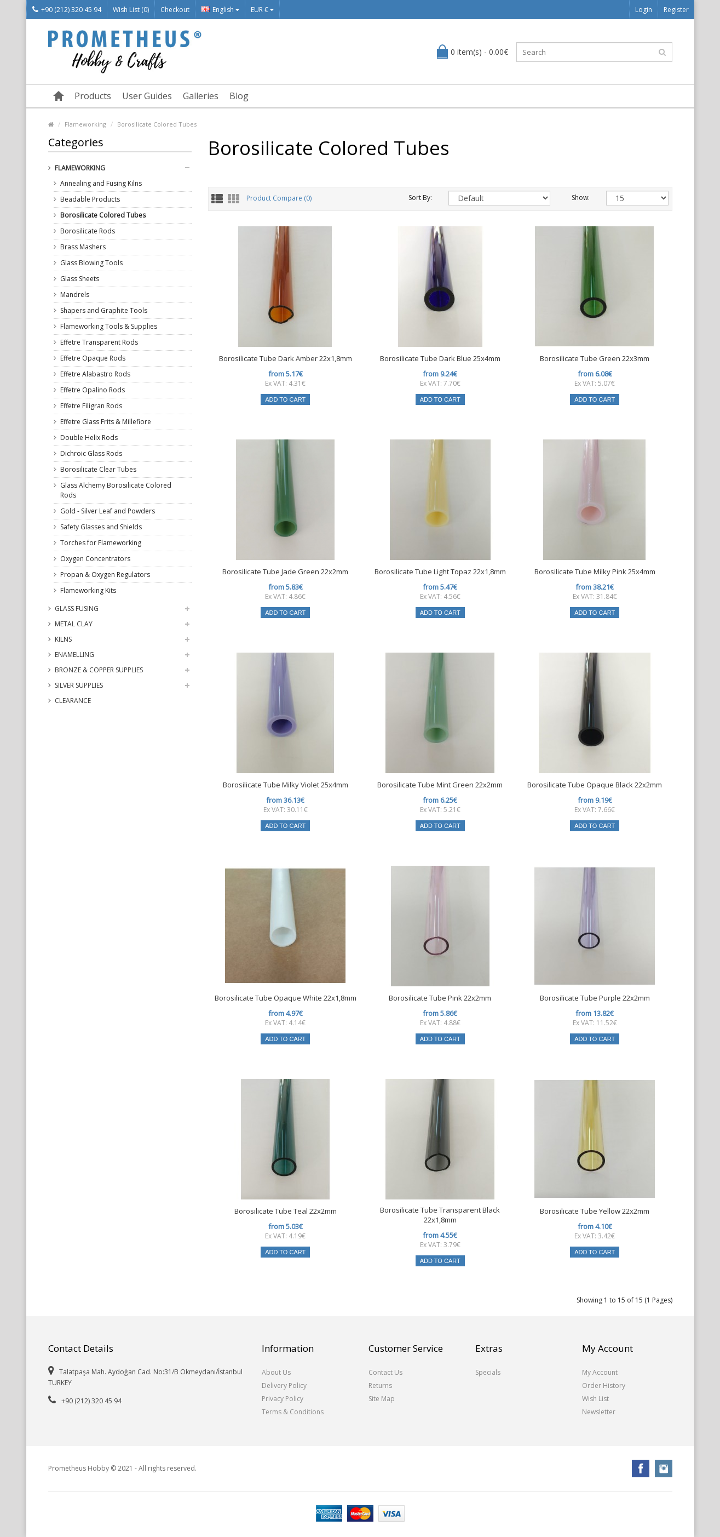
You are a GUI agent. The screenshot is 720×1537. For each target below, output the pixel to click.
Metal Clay (74, 623)
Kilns (63, 639)
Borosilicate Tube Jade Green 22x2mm (285, 571)
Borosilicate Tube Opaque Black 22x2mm (594, 785)
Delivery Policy (284, 1385)
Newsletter (598, 1411)
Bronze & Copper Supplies (99, 670)
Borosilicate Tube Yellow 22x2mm (594, 1211)
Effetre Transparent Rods (99, 342)
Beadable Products (90, 199)
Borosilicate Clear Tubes (98, 469)
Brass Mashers (83, 247)
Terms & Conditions (293, 1411)
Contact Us (385, 1372)
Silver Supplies (79, 685)
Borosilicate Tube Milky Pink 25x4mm (594, 571)
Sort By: (420, 197)
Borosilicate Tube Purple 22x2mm (595, 998)
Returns (380, 1385)
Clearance (73, 700)
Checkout (174, 9)
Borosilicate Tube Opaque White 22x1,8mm (285, 998)
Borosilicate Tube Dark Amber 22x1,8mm (285, 358)
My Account (600, 1372)
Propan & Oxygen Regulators (105, 574)
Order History (603, 1385)
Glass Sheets (79, 278)
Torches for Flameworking (100, 542)
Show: (581, 197)
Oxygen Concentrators (95, 558)
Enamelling (74, 654)
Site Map (381, 1398)
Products (92, 96)
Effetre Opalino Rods (92, 390)
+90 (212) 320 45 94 (66, 9)
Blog (239, 96)
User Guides (147, 96)
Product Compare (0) (279, 198)
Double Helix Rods (89, 437)
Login (643, 9)
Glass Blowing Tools (91, 262)
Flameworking (85, 124)
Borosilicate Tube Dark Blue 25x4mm (440, 358)
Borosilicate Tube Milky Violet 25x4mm (285, 785)
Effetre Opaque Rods (92, 358)
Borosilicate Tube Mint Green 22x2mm (440, 785)
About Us (276, 1372)
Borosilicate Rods (87, 231)
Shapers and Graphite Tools (103, 310)
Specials (487, 1372)
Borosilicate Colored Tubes (157, 124)
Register (676, 9)
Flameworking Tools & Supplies (108, 326)
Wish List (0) (131, 9)
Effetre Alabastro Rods (95, 374)
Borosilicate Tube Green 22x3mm (594, 358)
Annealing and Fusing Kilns (101, 183)
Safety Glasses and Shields (101, 527)
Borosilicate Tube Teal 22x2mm (285, 1211)
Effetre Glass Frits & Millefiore (105, 421)
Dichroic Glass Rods (91, 453)
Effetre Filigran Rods (91, 405)
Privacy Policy (282, 1398)
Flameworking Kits (88, 590)
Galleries (200, 96)
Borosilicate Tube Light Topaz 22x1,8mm (440, 571)
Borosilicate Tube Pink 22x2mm (440, 998)
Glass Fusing (77, 608)
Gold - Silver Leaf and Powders (107, 511)
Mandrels (74, 294)
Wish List (595, 1398)
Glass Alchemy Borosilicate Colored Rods (115, 490)
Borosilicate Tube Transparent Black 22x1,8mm (440, 1215)
